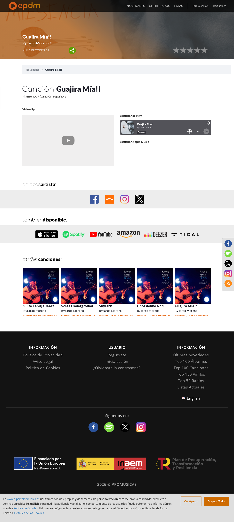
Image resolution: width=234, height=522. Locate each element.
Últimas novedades (191, 355)
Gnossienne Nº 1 (150, 306)
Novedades (32, 69)
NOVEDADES (136, 5)
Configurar (191, 501)
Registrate (117, 355)
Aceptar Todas (217, 501)
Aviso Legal (43, 361)
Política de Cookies (43, 367)
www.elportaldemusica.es (23, 499)
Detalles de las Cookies (29, 513)
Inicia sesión (200, 5)
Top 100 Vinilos (191, 374)
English (193, 398)
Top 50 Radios (191, 380)
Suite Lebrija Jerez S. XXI (44, 306)
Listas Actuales (191, 387)
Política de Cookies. (25, 508)
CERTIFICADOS (159, 5)
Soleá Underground (77, 306)
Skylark (105, 306)
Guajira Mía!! (186, 306)
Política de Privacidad (43, 355)
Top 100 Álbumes (191, 361)
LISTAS (178, 5)
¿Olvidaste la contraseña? (116, 367)
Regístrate (219, 5)
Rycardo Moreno (35, 43)
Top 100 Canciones (191, 367)
